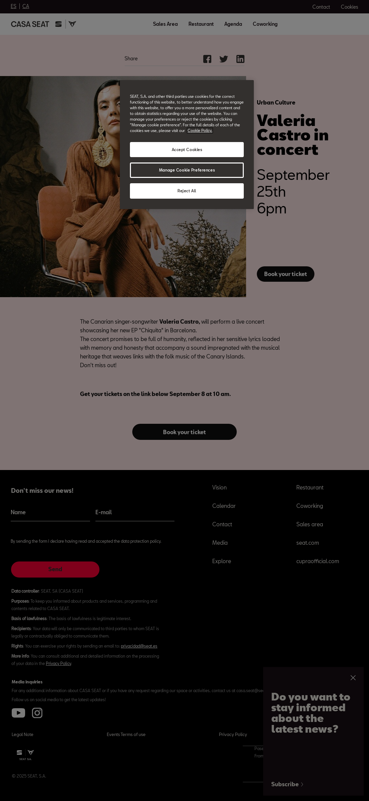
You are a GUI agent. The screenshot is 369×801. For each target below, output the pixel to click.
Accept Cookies (187, 149)
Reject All (186, 191)
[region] (187, 144)
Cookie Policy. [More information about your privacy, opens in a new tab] (200, 130)
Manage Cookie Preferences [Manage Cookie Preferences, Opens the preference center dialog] (187, 170)
